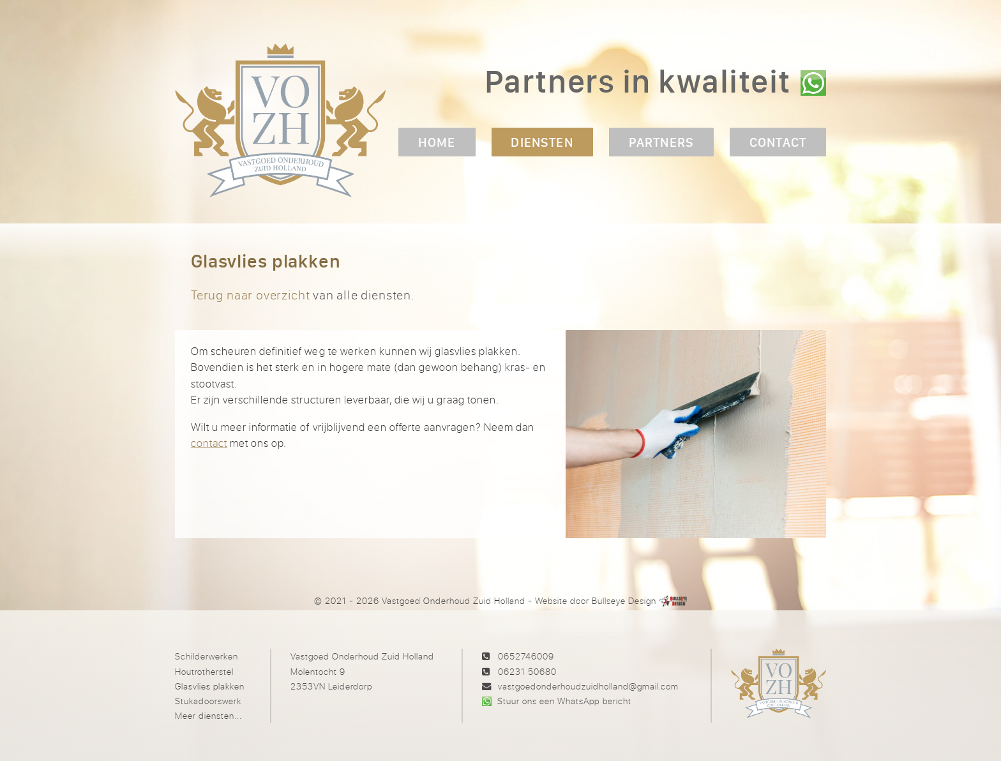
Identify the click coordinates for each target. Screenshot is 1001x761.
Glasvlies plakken (210, 686)
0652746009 (526, 656)
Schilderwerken (206, 656)
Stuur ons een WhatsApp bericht (564, 701)
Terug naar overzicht (250, 295)
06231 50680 (527, 671)
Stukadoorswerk (208, 701)
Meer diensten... (208, 715)
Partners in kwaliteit (638, 80)
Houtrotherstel (204, 671)
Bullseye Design (624, 600)
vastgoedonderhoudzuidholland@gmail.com (588, 686)
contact (209, 442)
